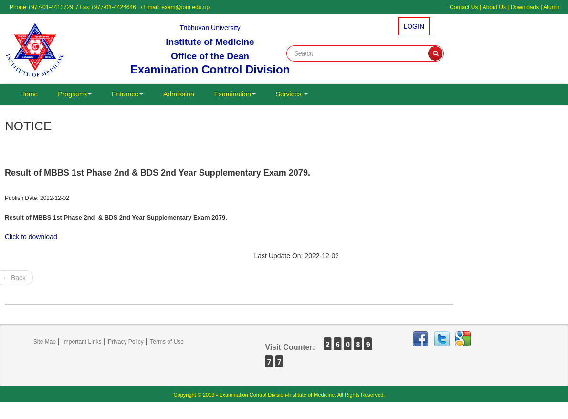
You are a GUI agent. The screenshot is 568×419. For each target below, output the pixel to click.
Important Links (82, 341)
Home (29, 94)
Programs (75, 94)
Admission (178, 94)
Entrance (127, 94)
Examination (235, 94)
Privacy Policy (126, 341)
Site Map (44, 341)
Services (292, 94)
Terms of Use (167, 341)
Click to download (31, 237)
